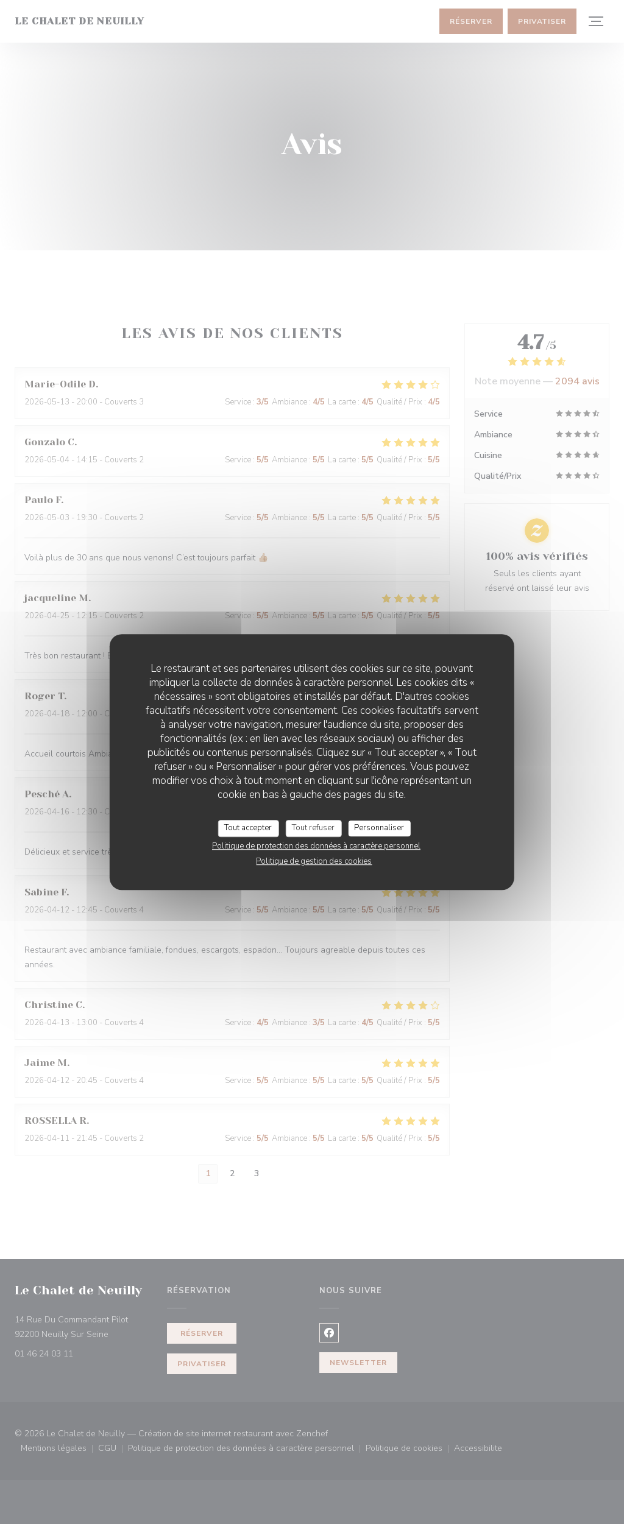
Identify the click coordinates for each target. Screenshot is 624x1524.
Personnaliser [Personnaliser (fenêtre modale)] (379, 827)
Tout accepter (248, 827)
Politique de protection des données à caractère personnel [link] (316, 846)
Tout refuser (313, 827)
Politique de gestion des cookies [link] (314, 861)
